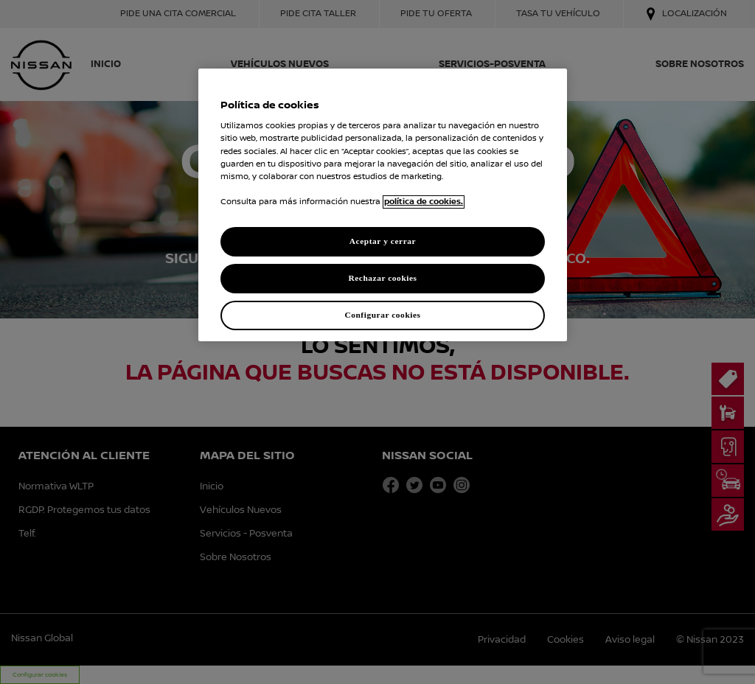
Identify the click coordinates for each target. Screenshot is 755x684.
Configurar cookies (382, 314)
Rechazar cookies (382, 277)
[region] (382, 205)
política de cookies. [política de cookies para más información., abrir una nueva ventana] (423, 202)
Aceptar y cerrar (382, 241)
